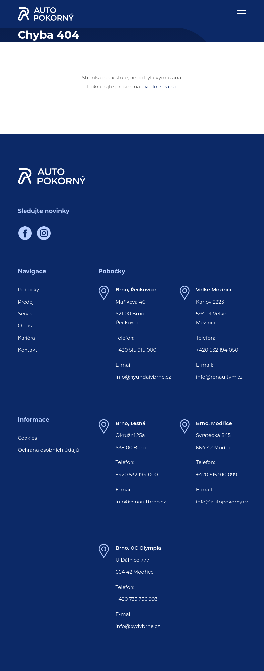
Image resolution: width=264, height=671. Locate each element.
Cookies (27, 438)
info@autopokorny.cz (222, 502)
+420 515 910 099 (216, 474)
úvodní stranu (158, 86)
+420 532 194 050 (217, 350)
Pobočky (28, 289)
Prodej (26, 302)
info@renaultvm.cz (219, 377)
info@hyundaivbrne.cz (143, 377)
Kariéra (26, 338)
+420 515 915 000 (135, 350)
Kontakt (28, 350)
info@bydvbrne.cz (137, 626)
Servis (25, 314)
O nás (25, 325)
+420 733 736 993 (136, 599)
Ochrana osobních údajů (48, 450)
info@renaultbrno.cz (140, 502)
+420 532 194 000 (136, 474)
